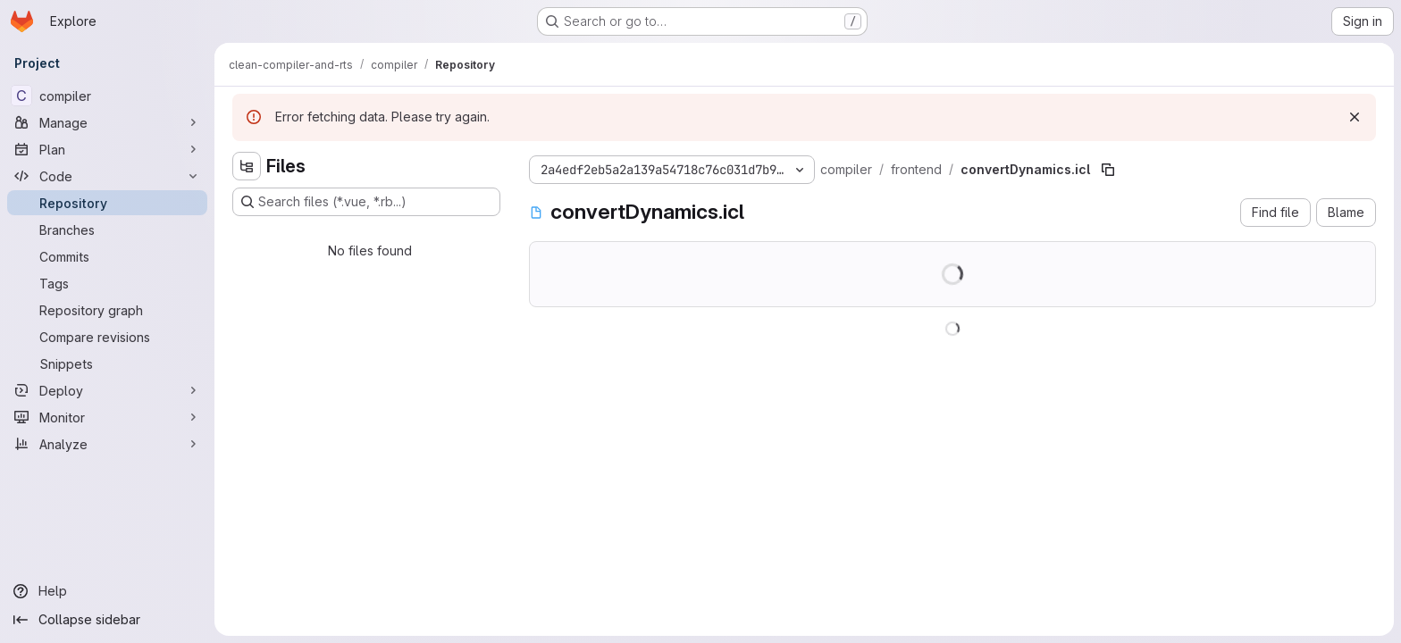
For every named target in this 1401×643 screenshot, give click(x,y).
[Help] (107, 591)
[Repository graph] (107, 309)
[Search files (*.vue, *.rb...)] (366, 202)
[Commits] (107, 256)
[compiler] (107, 95)
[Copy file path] (1108, 169)
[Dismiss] (1354, 117)
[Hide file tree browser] (246, 166)
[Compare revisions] (107, 336)
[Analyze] (107, 443)
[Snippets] (107, 363)
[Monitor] (107, 417)
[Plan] (107, 149)
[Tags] (107, 283)
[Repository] (107, 202)
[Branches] (107, 229)
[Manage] (107, 122)
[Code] (107, 175)
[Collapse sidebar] (107, 619)
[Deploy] (107, 390)
